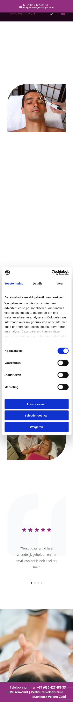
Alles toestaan (37, 404)
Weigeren (36, 426)
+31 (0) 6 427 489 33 (37, 5)
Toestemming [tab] (14, 283)
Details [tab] (37, 283)
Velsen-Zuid (19, 692)
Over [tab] (60, 283)
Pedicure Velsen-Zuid (47, 692)
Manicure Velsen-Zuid (49, 697)
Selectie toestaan (36, 415)
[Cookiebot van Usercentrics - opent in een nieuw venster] (52, 272)
